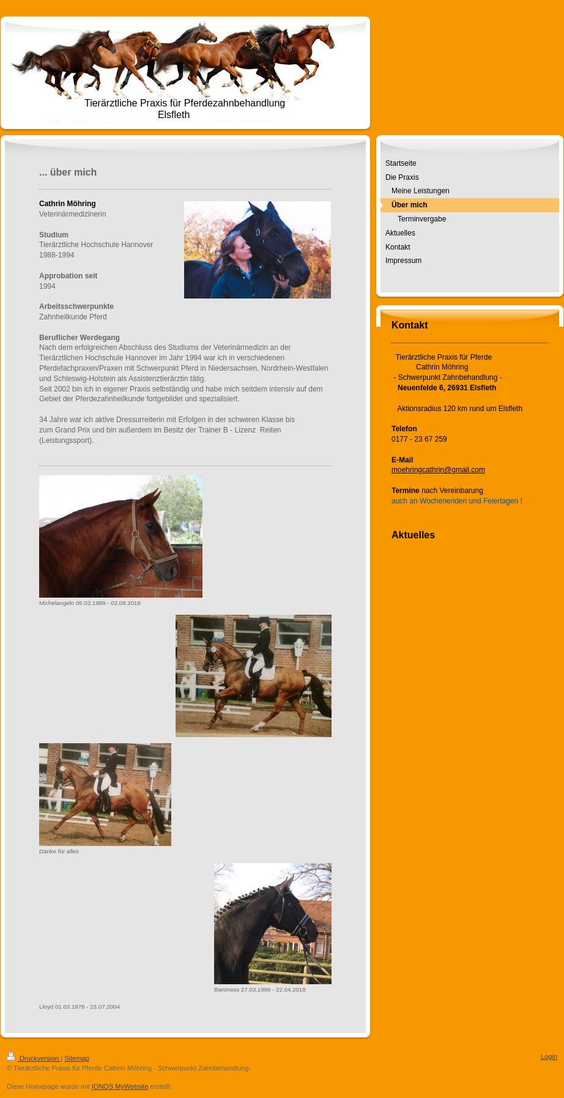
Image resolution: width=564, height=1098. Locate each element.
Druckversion (34, 1058)
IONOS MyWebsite (120, 1086)
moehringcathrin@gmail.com (438, 470)
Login (549, 1056)
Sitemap (76, 1058)
